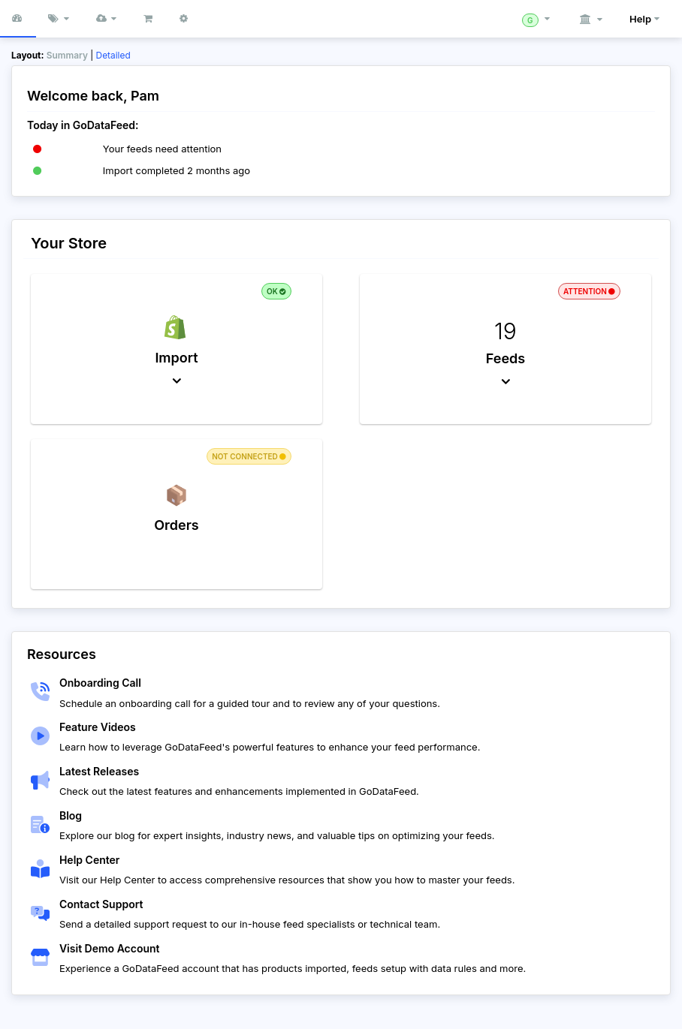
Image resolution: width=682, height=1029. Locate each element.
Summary (67, 55)
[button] (107, 19)
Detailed (113, 55)
